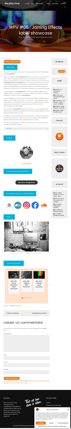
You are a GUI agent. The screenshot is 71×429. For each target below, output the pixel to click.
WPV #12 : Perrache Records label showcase (13, 285)
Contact (63, 3)
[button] (68, 409)
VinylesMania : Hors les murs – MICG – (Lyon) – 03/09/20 (59, 102)
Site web (6, 369)
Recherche (62, 71)
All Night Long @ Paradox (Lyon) (58, 111)
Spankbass (26, 118)
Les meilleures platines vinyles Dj (58, 210)
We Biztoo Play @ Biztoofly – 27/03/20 (59, 107)
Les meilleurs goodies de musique (59, 214)
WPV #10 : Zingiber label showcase (38, 284)
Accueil (27, 3)
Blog (32, 3)
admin (7, 306)
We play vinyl (12, 3)
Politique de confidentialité (52, 426)
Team (48, 3)
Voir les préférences (63, 423)
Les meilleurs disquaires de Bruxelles (58, 205)
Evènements (40, 3)
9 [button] (32, 298)
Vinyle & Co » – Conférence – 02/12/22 (58, 91)
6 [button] (28, 298)
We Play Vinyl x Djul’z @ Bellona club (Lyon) (59, 96)
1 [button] (21, 298)
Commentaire (8, 334)
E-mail (6, 362)
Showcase (18, 306)
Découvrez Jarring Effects (26, 182)
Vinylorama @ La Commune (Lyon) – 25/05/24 (59, 200)
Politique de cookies (43, 426)
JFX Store (35, 109)
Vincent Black (26, 116)
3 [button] (23, 298)
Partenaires (55, 3)
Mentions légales (62, 426)
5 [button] (26, 298)
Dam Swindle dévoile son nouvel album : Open (58, 194)
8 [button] (30, 298)
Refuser (51, 423)
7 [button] (29, 298)
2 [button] (22, 298)
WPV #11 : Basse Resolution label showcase (26, 285)
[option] (13, 282)
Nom (5, 355)
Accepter (40, 423)
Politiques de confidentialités (53, 405)
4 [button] (25, 298)
